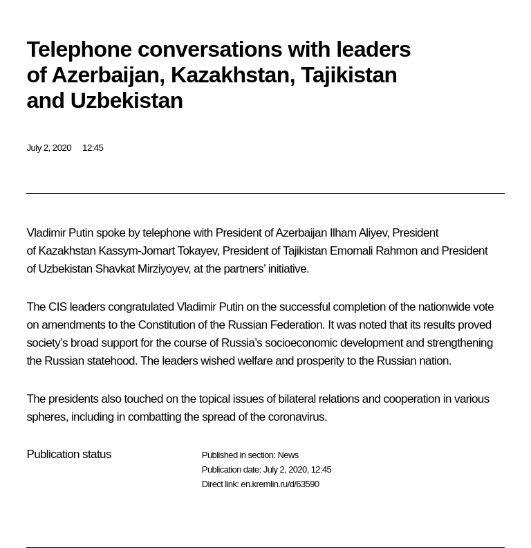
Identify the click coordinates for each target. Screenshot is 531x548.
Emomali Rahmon (374, 250)
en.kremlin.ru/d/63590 (280, 484)
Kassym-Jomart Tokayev (157, 250)
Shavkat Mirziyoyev (141, 268)
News (287, 455)
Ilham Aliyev (358, 232)
